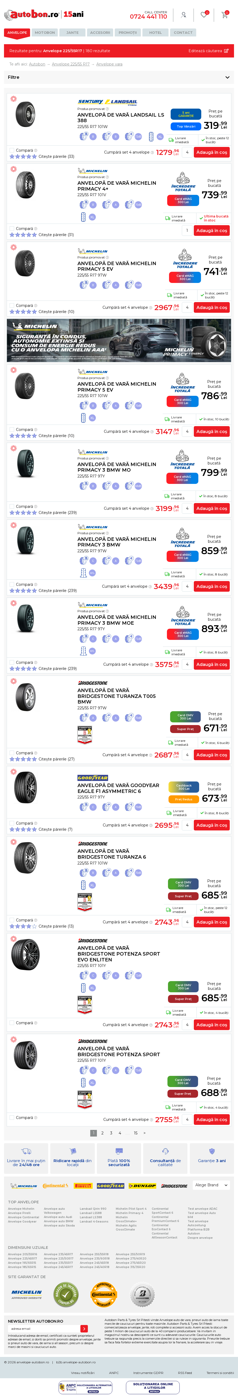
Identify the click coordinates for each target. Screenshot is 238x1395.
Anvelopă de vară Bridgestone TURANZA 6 (111, 854)
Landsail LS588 (91, 1213)
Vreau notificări (83, 1373)
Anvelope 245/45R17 (58, 1267)
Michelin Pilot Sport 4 (131, 1209)
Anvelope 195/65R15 (22, 1263)
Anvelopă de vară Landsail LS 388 (120, 118)
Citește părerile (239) (58, 512)
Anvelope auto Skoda (59, 1225)
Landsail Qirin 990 (93, 1209)
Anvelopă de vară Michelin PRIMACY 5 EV (116, 266)
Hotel (155, 32)
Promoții (128, 32)
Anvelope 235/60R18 (95, 1258)
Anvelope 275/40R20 (131, 1258)
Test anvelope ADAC (202, 1209)
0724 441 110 (148, 16)
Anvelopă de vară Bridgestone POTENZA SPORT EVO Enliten (118, 953)
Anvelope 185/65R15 (22, 1267)
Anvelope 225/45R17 (22, 1258)
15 (135, 1133)
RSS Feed (185, 1373)
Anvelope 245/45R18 (94, 1263)
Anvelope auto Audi (58, 1217)
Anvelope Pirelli (19, 1213)
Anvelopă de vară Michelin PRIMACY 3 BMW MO (116, 467)
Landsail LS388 (91, 1217)
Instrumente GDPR (148, 1373)
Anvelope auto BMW (58, 1221)
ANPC (114, 1373)
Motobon (45, 32)
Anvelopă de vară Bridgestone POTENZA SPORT (118, 1051)
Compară (26, 150)
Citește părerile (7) (55, 829)
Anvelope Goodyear (22, 1221)
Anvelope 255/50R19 (130, 1254)
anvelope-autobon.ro (33, 1362)
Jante (73, 32)
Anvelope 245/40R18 (94, 1267)
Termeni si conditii (220, 1373)
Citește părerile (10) (56, 311)
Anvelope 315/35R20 (130, 1267)
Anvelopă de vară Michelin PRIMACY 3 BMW (116, 542)
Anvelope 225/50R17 (58, 1258)
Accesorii (100, 32)
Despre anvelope (200, 1238)
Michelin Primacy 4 (129, 1213)
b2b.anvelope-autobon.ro (76, 1362)
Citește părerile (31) (56, 234)
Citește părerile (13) (56, 926)
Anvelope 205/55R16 (22, 1254)
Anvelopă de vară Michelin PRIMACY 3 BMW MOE (116, 620)
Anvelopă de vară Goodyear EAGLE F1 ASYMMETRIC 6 (118, 788)
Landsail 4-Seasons (94, 1221)
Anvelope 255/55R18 (94, 1254)
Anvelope (17, 32)
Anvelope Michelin (21, 1209)
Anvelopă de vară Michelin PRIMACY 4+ (116, 186)
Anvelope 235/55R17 (58, 1263)
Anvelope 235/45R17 (58, 1254)
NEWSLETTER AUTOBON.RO (35, 1321)
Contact (183, 32)
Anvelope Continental (23, 1217)
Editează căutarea (205, 50)
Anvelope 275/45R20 (131, 1263)
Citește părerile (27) (57, 759)
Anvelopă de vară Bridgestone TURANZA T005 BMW (116, 696)
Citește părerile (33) (56, 156)
